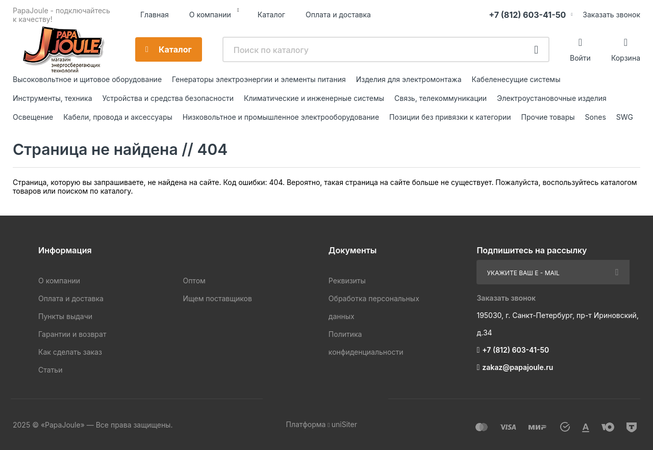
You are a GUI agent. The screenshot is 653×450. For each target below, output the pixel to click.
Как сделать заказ (70, 352)
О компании (210, 14)
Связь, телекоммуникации (440, 98)
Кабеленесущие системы (516, 79)
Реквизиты (347, 280)
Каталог (271, 14)
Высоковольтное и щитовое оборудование (87, 79)
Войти (580, 58)
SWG (624, 117)
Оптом (194, 280)
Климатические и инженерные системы (314, 98)
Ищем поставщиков (217, 298)
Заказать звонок (611, 14)
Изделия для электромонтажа (409, 79)
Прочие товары (548, 117)
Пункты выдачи (65, 316)
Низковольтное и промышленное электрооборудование (281, 117)
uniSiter (344, 424)
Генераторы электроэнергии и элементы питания (259, 79)
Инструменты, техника (52, 98)
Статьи (50, 369)
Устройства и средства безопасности (168, 98)
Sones (595, 117)
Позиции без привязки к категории (450, 117)
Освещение (33, 117)
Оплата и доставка (338, 14)
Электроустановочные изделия (552, 98)
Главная (154, 14)
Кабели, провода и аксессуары (117, 117)
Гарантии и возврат (72, 334)
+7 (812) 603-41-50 (527, 15)
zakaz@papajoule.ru (517, 367)
